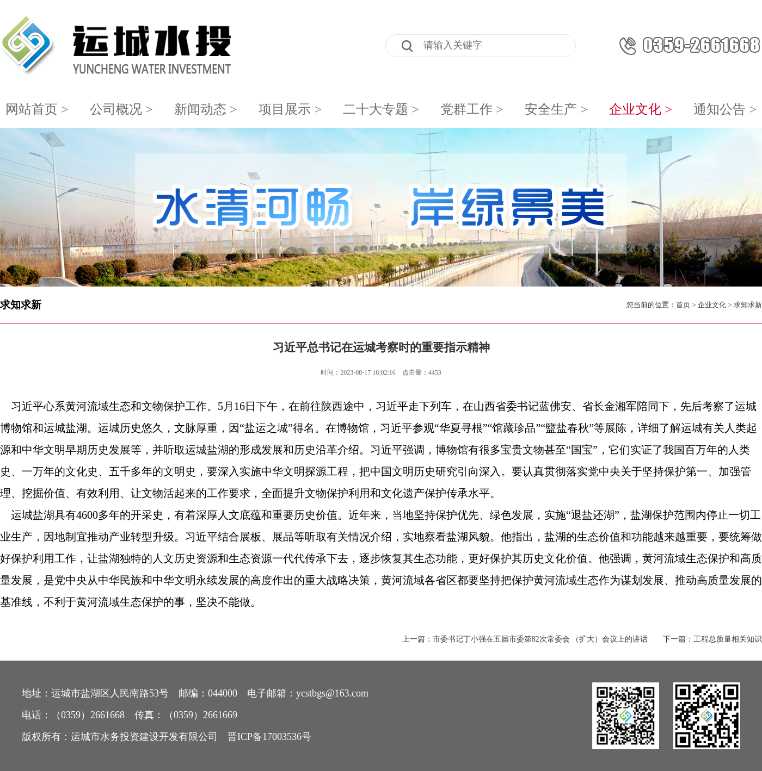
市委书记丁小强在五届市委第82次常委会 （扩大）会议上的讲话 (540, 639)
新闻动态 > (205, 109)
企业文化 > (640, 109)
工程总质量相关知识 (727, 639)
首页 (683, 305)
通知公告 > (725, 109)
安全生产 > (556, 109)
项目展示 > (290, 109)
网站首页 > (37, 109)
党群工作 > (471, 109)
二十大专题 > (381, 109)
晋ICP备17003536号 (269, 736)
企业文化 (712, 305)
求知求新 (20, 304)
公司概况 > (121, 109)
